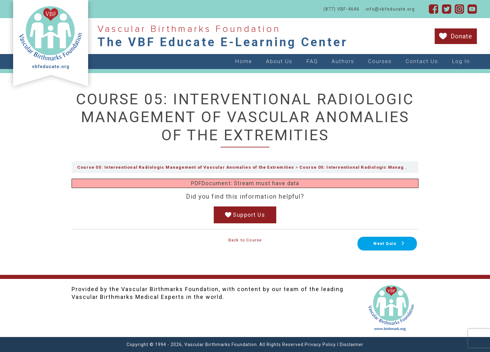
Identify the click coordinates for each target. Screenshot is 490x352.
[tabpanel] (245, 201)
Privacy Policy (320, 344)
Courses (380, 61)
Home (243, 61)
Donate (461, 36)
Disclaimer (351, 344)
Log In (461, 61)
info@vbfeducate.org (390, 9)
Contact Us (422, 61)
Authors (343, 61)
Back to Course (245, 239)
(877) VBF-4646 (341, 9)
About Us (279, 61)
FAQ (312, 61)
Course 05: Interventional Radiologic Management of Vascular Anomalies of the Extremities (185, 167)
